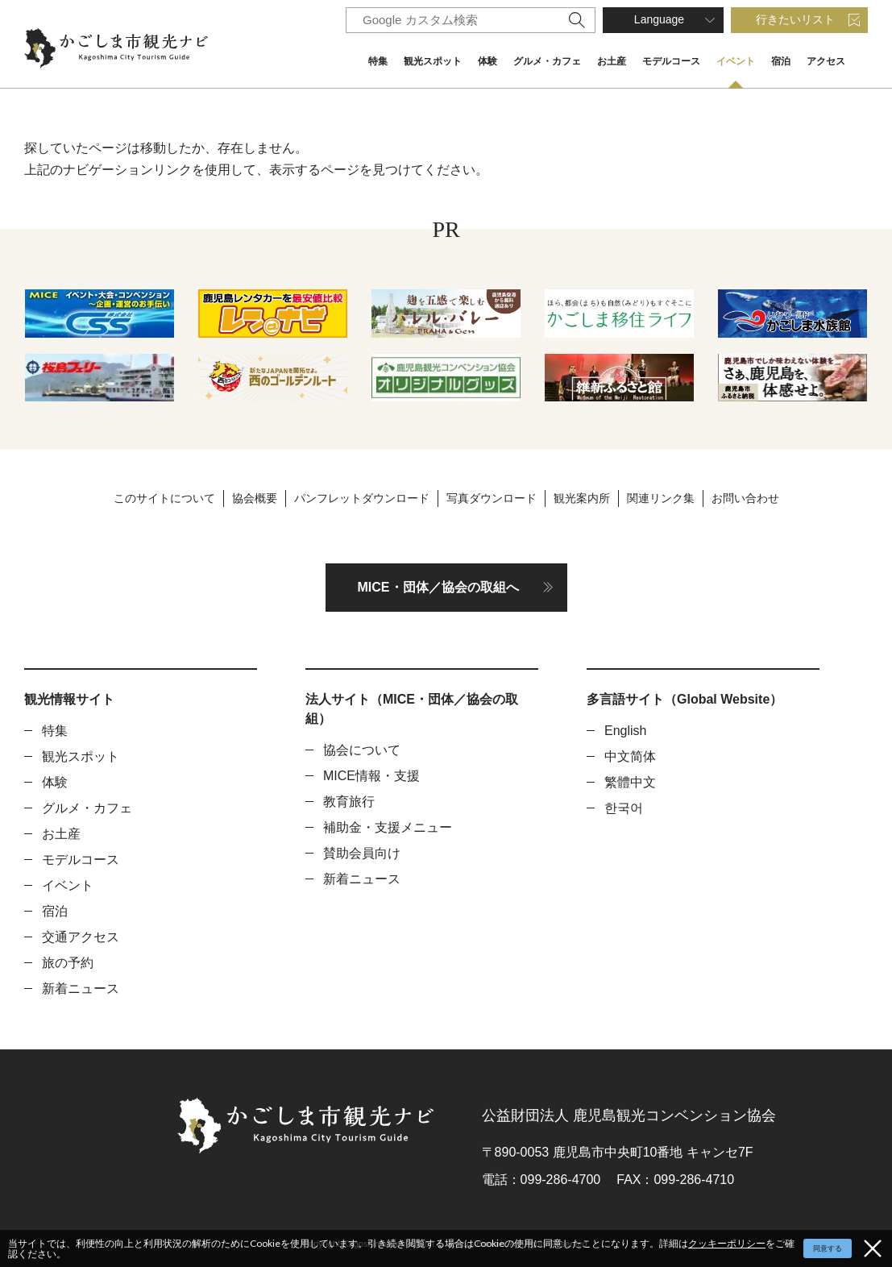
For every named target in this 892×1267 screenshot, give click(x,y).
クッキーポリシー (726, 1243)
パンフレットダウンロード (361, 498)
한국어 (623, 808)
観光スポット (433, 61)
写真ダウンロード (491, 498)
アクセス (826, 61)
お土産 (611, 61)
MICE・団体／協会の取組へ (438, 587)
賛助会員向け (361, 853)
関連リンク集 (661, 498)
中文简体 (630, 756)
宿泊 (780, 61)
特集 (378, 61)
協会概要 (254, 498)
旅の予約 (67, 963)
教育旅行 (349, 801)
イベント (735, 61)
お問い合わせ (745, 498)
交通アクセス (80, 937)
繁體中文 (630, 782)
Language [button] (659, 19)
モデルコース (671, 61)
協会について (361, 750)
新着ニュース (80, 988)
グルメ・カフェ (547, 61)
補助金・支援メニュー (387, 827)
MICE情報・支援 (371, 776)
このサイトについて (164, 498)
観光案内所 (582, 498)
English (625, 730)
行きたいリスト (795, 19)
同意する (827, 1248)
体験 (487, 61)
